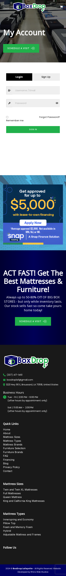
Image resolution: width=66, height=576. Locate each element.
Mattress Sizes (11, 436)
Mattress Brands (12, 444)
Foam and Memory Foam (18, 527)
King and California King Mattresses (24, 500)
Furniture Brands (13, 452)
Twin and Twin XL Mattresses (20, 489)
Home (6, 429)
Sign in (33, 129)
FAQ (5, 455)
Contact (7, 471)
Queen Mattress (12, 497)
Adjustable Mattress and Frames (22, 534)
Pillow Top (9, 523)
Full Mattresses (12, 493)
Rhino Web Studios (39, 572)
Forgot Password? (49, 117)
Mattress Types (12, 440)
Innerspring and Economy (18, 519)
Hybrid (7, 530)
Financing (8, 459)
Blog (5, 463)
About (6, 433)
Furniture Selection (14, 448)
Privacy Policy (11, 467)
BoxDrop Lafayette (23, 568)
